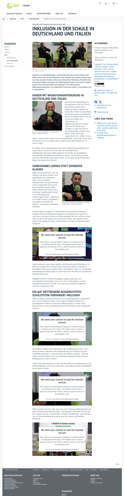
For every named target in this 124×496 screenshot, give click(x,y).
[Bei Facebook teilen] (95, 102)
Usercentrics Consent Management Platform (66, 254)
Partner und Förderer (96, 483)
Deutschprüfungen (9, 480)
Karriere (92, 481)
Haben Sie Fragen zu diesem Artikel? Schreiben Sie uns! (105, 92)
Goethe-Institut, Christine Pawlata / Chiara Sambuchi (106, 66)
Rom (6, 55)
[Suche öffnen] (100, 3)
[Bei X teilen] (100, 102)
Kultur (29, 13)
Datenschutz (45, 469)
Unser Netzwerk (9, 66)
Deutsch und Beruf (9, 484)
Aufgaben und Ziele (96, 478)
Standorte (72, 13)
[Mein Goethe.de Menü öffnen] (107, 3)
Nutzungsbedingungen (76, 469)
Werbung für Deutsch (10, 481)
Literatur (35, 480)
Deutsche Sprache (14, 13)
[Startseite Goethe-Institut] (13, 6)
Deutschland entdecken (40, 484)
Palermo (7, 52)
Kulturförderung (37, 478)
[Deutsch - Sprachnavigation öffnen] (115, 3)
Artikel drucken (102, 112)
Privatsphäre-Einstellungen (60, 469)
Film (34, 481)
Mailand (6, 47)
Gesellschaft (36, 483)
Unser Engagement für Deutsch (13, 483)
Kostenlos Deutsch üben (11, 487)
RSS (86, 469)
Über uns (59, 13)
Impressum (36, 469)
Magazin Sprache (9, 488)
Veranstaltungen (12, 60)
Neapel (6, 49)
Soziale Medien (103, 469)
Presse (92, 480)
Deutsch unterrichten (10, 485)
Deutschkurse (11, 58)
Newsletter (94, 469)
